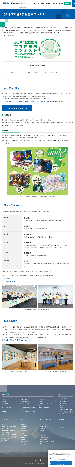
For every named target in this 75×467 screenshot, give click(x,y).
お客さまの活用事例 (44, 407)
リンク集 (4, 411)
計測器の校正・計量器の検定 (9, 430)
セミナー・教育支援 (40, 3)
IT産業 (22, 433)
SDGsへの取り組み (6, 407)
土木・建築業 (24, 435)
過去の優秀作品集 (9, 281)
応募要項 (7, 278)
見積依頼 (60, 407)
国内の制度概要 (43, 439)
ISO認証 (4, 424)
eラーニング (43, 433)
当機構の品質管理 (24, 401)
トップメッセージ (6, 399)
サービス (33, 3)
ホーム (20, 3)
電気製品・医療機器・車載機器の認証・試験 (9, 427)
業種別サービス (25, 420)
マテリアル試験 (6, 432)
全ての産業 (23, 444)
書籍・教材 (42, 435)
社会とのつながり (24, 403)
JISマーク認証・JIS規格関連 (9, 435)
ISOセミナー (43, 424)
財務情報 (4, 401)
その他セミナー (43, 429)
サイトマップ (26, 460)
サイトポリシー (35, 460)
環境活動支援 (24, 442)
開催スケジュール (33, 72)
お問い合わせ (55, 3)
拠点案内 (48, 3)
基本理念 (41, 401)
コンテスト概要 (10, 72)
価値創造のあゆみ (24, 399)
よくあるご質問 (62, 399)
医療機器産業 (24, 426)
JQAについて (26, 3)
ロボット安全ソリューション (9, 441)
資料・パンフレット (63, 403)
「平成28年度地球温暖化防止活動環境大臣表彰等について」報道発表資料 (27, 101)
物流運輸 (23, 439)
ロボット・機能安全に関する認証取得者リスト (65, 412)
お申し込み (61, 405)
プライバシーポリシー (46, 460)
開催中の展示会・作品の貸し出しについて (17, 340)
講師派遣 (42, 431)
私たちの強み (5, 403)
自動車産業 (23, 424)
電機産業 (23, 429)
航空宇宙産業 (24, 431)
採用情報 (61, 3)
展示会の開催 (55, 72)
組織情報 (41, 399)
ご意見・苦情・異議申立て (65, 410)
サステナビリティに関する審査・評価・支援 (9, 437)
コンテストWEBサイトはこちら (17, 108)
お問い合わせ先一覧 (63, 401)
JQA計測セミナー (44, 426)
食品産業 (23, 437)
